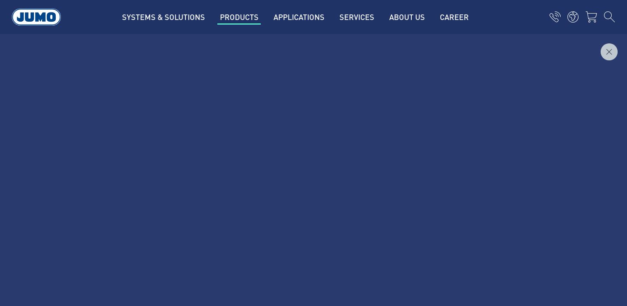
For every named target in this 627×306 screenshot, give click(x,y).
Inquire (596, 47)
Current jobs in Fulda (229, 106)
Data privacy (90, 220)
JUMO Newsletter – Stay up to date (377, 139)
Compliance (89, 253)
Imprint (83, 204)
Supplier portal (220, 123)
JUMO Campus (220, 139)
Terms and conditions (104, 237)
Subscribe (528, 153)
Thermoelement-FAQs (231, 156)
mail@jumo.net (115, 170)
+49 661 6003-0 (116, 148)
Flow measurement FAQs (235, 173)
